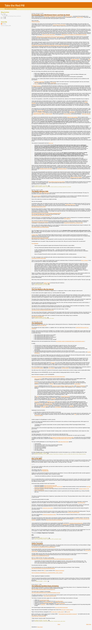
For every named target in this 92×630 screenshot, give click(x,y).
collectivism (41, 621)
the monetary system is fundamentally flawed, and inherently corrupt (70, 341)
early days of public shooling (67, 609)
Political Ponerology (36, 21)
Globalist (36, 382)
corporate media (37, 284)
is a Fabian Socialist (48, 113)
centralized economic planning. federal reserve (42, 318)
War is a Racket (84, 260)
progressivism (64, 186)
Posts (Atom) (40, 626)
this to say (51, 143)
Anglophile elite (45, 470)
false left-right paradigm (72, 117)
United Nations (77, 383)
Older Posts (88, 624)
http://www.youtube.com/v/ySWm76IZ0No (40, 227)
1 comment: (45, 317)
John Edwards (58, 407)
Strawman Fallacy (38, 415)
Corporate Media (36, 195)
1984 (41, 192)
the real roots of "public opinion (57, 611)
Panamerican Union (65, 396)
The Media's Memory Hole (40, 191)
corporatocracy (66, 524)
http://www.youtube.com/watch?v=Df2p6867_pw (41, 215)
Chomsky (51, 383)
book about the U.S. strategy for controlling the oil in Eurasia (74, 34)
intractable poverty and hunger (46, 168)
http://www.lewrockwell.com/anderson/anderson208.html (43, 568)
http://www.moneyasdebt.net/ (38, 316)
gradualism (43, 604)
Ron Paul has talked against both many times (62, 438)
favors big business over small (50, 485)
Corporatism (72, 111)
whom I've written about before (48, 34)
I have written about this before (49, 595)
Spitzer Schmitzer (37, 543)
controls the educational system (49, 514)
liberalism (43, 186)
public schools (62, 621)
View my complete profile (6, 25)
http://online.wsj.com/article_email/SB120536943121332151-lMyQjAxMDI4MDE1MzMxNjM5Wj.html (52, 559)
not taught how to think (44, 600)
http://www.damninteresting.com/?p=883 (40, 238)
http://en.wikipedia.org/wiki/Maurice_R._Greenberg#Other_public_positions (47, 572)
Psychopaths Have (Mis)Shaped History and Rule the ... (12, 16)
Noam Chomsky (37, 378)
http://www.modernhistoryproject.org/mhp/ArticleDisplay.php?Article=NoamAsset (48, 376)
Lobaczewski (48, 186)
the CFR (68, 611)
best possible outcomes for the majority (56, 181)
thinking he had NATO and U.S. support (40, 221)
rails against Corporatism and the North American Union (62, 437)
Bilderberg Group (51, 401)
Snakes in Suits (80, 17)
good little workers (59, 601)
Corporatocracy (45, 469)
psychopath (69, 186)
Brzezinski (36, 186)
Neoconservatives (67, 113)
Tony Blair (71, 406)
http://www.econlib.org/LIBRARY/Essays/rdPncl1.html (43, 310)
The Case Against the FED (39, 112)
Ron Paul (53, 362)
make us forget (47, 282)
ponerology (60, 186)
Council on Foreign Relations (58, 385)
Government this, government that (39, 616)
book (89, 59)
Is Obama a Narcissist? (39, 81)
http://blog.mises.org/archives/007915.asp (40, 555)
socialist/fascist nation (48, 602)
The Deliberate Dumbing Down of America (45, 586)
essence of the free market (76, 177)
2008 (3, 17)
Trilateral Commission (80, 385)
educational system (57, 621)
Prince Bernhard (39, 403)
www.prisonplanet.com (70, 204)
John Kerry (43, 407)
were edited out (67, 218)
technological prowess (61, 168)
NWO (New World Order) (63, 441)
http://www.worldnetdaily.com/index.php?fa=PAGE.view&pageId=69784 (46, 213)
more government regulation (37, 368)
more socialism (51, 368)
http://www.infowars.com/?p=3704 (39, 206)
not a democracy (81, 502)
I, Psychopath (53, 82)
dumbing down (50, 621)
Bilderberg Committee (69, 385)
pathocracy (56, 186)
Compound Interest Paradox (73, 512)
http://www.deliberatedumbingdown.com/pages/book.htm (43, 589)
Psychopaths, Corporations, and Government (53, 16)
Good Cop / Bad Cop (42, 325)
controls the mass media (48, 508)
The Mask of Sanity (75, 59)
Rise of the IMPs (68, 16)
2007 (3, 18)
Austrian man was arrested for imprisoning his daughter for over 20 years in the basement (50, 45)
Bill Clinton (46, 406)
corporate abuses (65, 368)
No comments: (45, 185)
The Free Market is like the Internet (43, 289)
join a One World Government (61, 607)
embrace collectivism (60, 603)
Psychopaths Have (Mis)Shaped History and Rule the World (51, 15)
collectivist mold (40, 110)
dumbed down (45, 621)
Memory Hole (46, 192)
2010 (3, 13)
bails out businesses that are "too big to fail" (53, 486)
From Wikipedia (35, 243)
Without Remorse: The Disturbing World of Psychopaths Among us (50, 36)
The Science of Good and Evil (59, 24)
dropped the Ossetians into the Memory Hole (73, 222)
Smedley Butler (35, 234)
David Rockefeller (48, 403)
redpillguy (4, 23)
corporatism (40, 186)
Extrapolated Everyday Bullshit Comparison (68, 614)
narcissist (52, 186)
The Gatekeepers (37, 323)
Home (59, 624)
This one (36, 83)
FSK (75, 414)
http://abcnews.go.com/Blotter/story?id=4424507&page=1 (43, 547)
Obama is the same (37, 113)
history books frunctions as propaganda (54, 519)
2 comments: (45, 283)
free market (52, 318)
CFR (37, 396)
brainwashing (36, 621)
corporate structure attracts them (76, 523)
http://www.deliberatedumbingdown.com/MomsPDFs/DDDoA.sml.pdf (46, 592)
